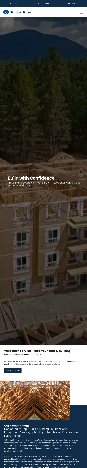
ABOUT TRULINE (13, 370)
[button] (14, 3)
